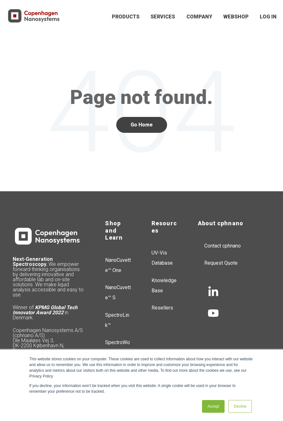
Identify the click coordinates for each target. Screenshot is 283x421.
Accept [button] (213, 406)
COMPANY (199, 17)
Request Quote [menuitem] (221, 263)
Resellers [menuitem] (162, 308)
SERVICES (163, 17)
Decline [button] (240, 406)
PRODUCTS (125, 17)
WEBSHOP (236, 17)
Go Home (142, 125)
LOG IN (268, 17)
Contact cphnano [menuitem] (222, 246)
